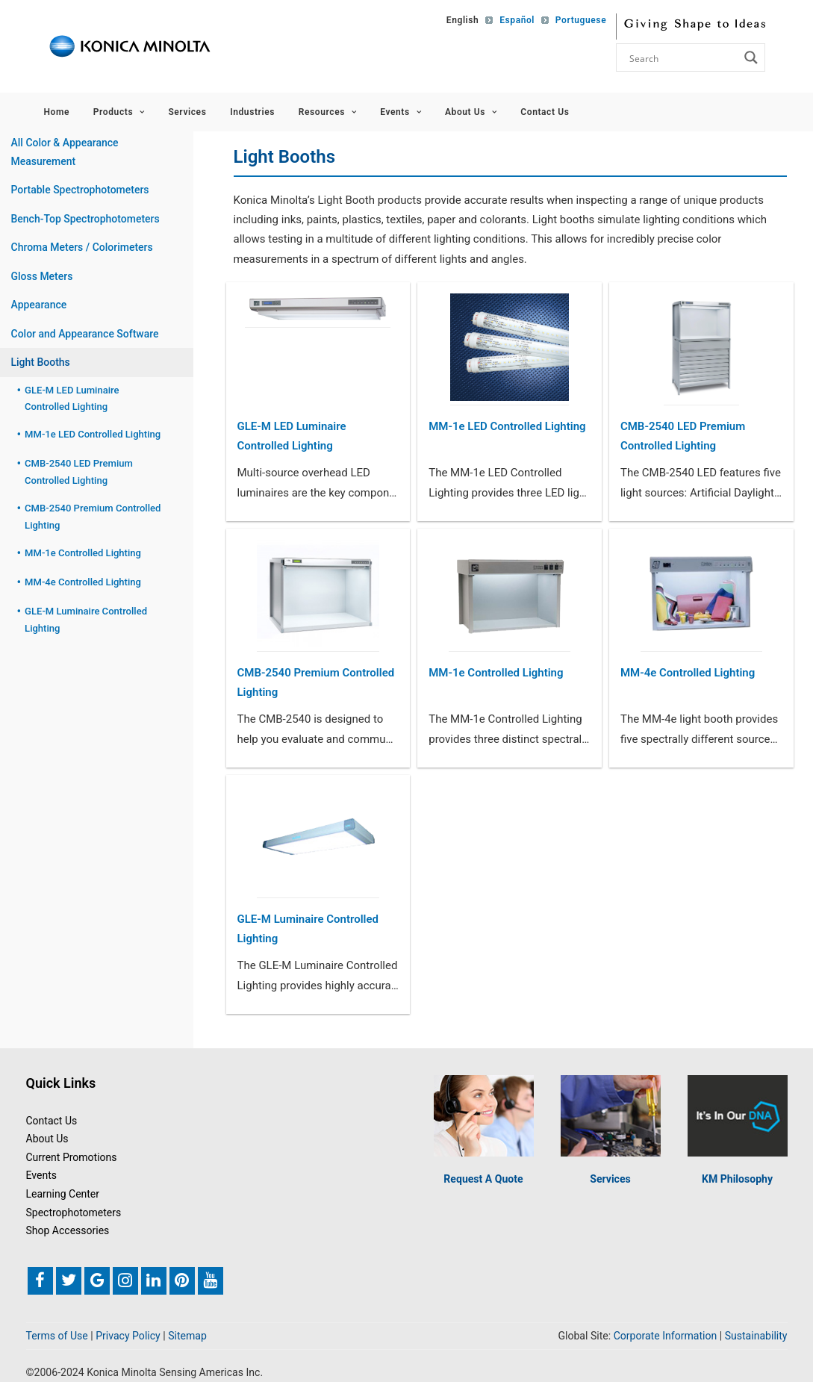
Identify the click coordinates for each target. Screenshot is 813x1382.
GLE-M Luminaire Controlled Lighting (308, 928)
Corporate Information (665, 1336)
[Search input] (682, 57)
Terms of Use (57, 1336)
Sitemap (187, 1336)
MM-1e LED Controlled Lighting (507, 426)
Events (400, 112)
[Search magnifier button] (751, 57)
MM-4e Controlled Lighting (687, 672)
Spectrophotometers (74, 1212)
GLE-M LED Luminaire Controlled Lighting (291, 436)
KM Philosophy (737, 1179)
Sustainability (756, 1336)
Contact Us (544, 112)
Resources (328, 112)
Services (187, 112)
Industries (252, 112)
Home (57, 112)
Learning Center (63, 1194)
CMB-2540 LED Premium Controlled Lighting (682, 436)
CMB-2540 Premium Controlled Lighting (316, 682)
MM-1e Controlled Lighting (496, 672)
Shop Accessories (68, 1230)
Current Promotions (71, 1157)
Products (119, 112)
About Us (471, 112)
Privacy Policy (128, 1336)
